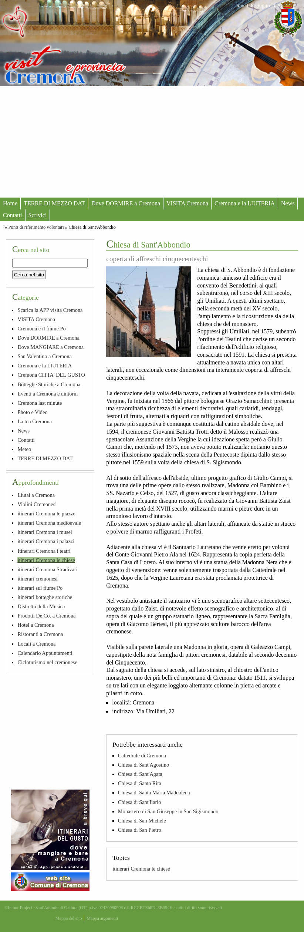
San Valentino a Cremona (44, 356)
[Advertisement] (152, 142)
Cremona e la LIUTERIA (245, 203)
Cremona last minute (39, 403)
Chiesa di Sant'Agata (140, 774)
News (287, 203)
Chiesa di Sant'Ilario (139, 802)
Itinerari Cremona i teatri (43, 551)
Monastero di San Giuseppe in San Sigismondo (168, 811)
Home (10, 203)
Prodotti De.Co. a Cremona (46, 616)
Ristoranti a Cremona (40, 634)
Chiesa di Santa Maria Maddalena (154, 792)
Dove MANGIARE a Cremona (50, 347)
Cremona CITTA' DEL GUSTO (51, 375)
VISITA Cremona (187, 203)
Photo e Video (32, 412)
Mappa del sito (68, 918)
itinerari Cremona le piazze (46, 514)
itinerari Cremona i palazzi (45, 541)
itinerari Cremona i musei (44, 532)
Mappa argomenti (102, 918)
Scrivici (37, 215)
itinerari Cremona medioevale (49, 523)
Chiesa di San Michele (142, 821)
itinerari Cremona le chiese (141, 869)
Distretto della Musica (41, 606)
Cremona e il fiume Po (41, 329)
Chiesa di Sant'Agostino (143, 765)
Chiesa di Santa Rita (139, 783)
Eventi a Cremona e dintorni (47, 394)
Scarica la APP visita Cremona (49, 310)
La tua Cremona (34, 421)
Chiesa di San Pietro (139, 830)
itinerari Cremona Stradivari (47, 569)
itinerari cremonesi (37, 579)
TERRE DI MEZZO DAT (54, 203)
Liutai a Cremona (36, 495)
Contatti (12, 215)
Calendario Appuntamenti (44, 653)
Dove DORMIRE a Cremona (125, 203)
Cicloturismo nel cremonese (47, 662)
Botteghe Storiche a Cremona (48, 384)
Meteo (24, 449)
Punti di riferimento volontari (36, 227)
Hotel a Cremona (35, 625)
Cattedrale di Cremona (142, 755)
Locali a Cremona (36, 644)
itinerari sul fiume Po (40, 588)
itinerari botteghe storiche (44, 597)
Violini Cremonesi (37, 504)
